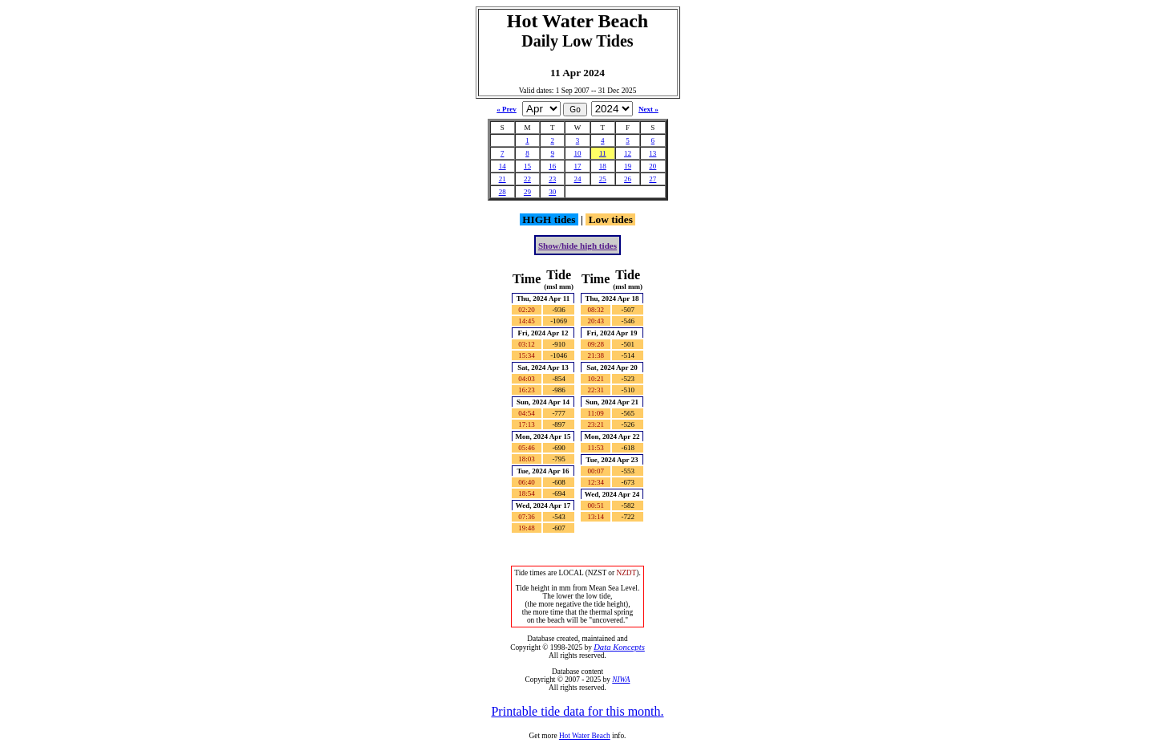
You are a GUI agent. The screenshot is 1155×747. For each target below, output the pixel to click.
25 (602, 179)
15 (527, 166)
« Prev (506, 109)
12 (627, 153)
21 (502, 179)
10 (577, 153)
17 (577, 166)
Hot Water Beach (584, 736)
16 (552, 166)
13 (652, 153)
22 (527, 179)
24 (577, 179)
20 (652, 166)
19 (627, 166)
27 (652, 179)
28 (502, 192)
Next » (648, 109)
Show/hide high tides (577, 245)
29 (527, 192)
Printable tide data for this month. (577, 711)
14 (502, 166)
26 (627, 179)
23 (552, 179)
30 (552, 192)
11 (602, 153)
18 (602, 166)
